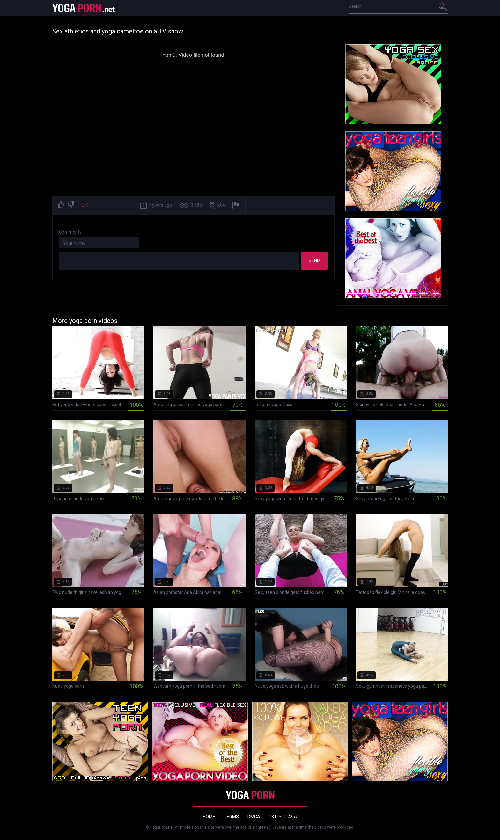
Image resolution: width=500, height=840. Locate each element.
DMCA (253, 816)
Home (209, 816)
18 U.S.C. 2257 (283, 816)
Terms (231, 816)
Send (314, 260)
